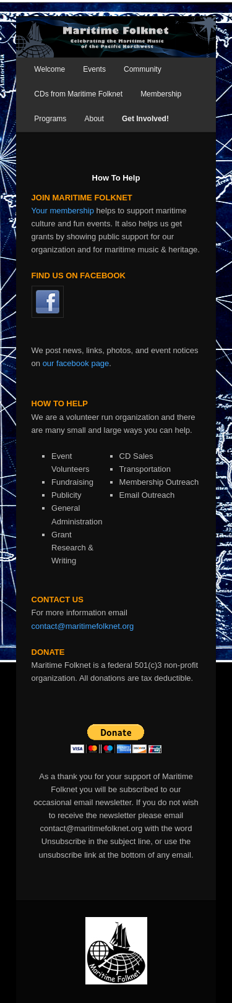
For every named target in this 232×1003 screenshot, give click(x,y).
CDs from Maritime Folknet (78, 94)
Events (94, 69)
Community (142, 69)
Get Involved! (145, 118)
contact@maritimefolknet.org (83, 626)
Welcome (49, 69)
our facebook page (76, 363)
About (93, 118)
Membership (160, 94)
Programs (50, 118)
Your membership (63, 210)
